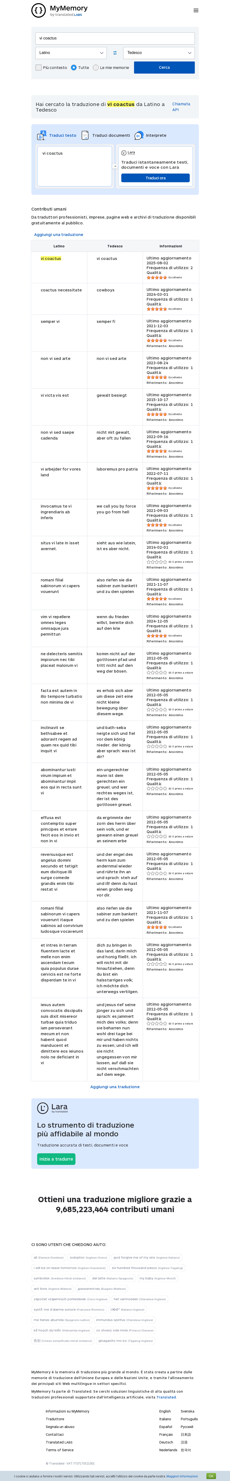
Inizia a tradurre (56, 1159)
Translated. (166, 1397)
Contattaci (55, 1434)
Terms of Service (60, 1450)
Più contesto (51, 67)
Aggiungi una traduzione (58, 234)
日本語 (186, 1434)
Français (166, 1434)
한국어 (186, 1450)
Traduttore (55, 1419)
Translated (59, 1442)
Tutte (80, 67)
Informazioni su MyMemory (67, 1411)
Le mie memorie (111, 67)
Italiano (165, 1419)
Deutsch (166, 1442)
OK (211, 1476)
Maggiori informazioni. (182, 1476)
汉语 (184, 1442)
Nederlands (168, 1450)
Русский (187, 1427)
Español (165, 1427)
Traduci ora (155, 177)
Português (189, 1419)
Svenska (187, 1411)
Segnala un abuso (60, 1427)
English (165, 1411)
